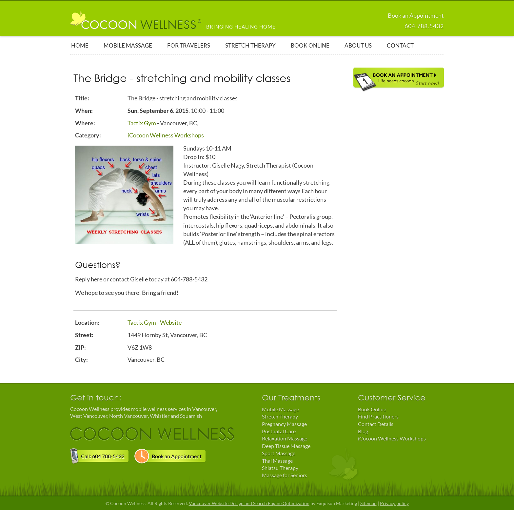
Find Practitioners (378, 416)
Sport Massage (278, 453)
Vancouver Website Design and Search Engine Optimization (249, 503)
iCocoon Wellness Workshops (166, 135)
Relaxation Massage (284, 438)
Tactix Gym (142, 123)
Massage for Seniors (284, 475)
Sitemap (368, 503)
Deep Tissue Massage (286, 446)
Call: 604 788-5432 (103, 456)
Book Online (372, 409)
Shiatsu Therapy (280, 468)
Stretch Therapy (280, 416)
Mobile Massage (280, 409)
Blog (363, 431)
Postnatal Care (279, 431)
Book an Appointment (177, 456)
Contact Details (375, 424)
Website (171, 322)
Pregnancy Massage (284, 424)
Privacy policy (394, 503)
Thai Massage (277, 461)
